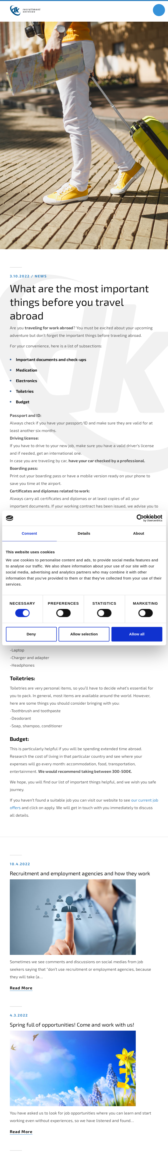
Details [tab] (84, 533)
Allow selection (84, 634)
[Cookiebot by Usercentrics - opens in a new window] (140, 518)
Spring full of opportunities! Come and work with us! (72, 1024)
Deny (31, 634)
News (41, 276)
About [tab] (138, 533)
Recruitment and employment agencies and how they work (80, 873)
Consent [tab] (29, 533)
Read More (21, 987)
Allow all (137, 634)
